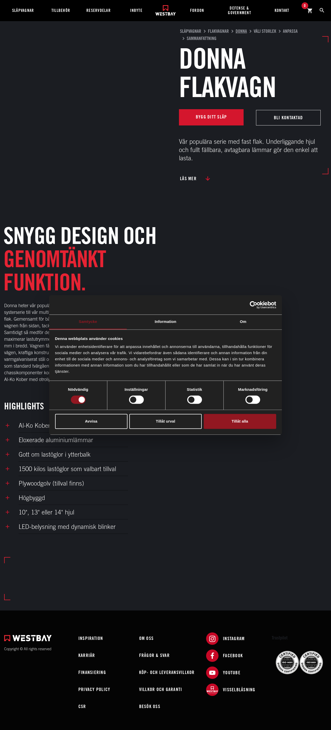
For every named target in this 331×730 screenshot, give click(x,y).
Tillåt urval (165, 421)
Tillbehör (60, 10)
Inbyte (136, 10)
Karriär (86, 654)
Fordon (197, 10)
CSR (82, 705)
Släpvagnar (23, 10)
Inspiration (90, 637)
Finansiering (92, 671)
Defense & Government (239, 10)
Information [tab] (165, 321)
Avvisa (91, 421)
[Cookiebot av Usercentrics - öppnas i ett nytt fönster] (253, 305)
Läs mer (188, 177)
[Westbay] (165, 8)
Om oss (146, 637)
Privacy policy (94, 688)
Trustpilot (280, 637)
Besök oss (149, 705)
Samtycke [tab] (88, 321)
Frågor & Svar (154, 654)
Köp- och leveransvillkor (167, 671)
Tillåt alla (240, 421)
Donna (241, 31)
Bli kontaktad (288, 117)
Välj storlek (265, 31)
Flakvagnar (218, 31)
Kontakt (282, 10)
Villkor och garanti (160, 688)
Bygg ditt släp (211, 117)
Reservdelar (98, 10)
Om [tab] (243, 321)
